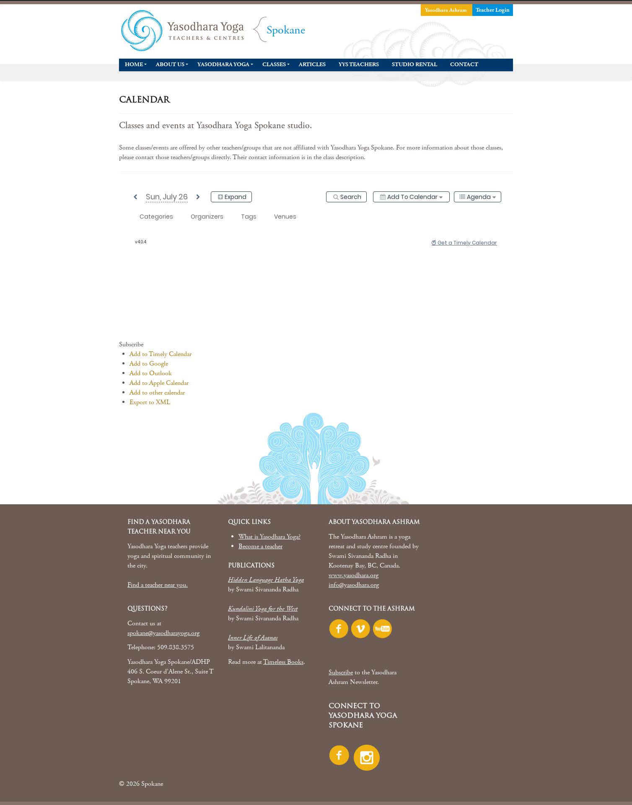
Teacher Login (493, 10)
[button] (131, 344)
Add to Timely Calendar (161, 354)
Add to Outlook (151, 373)
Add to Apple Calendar (159, 383)
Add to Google (149, 363)
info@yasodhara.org (354, 585)
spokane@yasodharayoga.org (163, 633)
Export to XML (150, 402)
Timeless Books (283, 662)
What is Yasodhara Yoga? (269, 536)
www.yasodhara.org (353, 575)
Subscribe (341, 672)
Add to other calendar (157, 392)
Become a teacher (260, 546)
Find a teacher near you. (157, 585)
